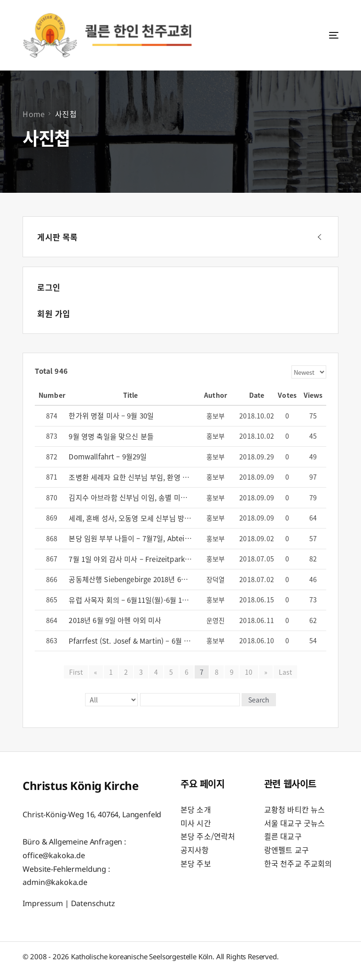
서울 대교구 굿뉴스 (294, 823)
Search (258, 699)
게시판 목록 (57, 237)
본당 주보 (195, 863)
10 (248, 672)
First (76, 672)
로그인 (48, 287)
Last (285, 672)
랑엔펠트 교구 (286, 849)
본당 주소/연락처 (207, 836)
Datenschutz (93, 903)
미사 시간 (195, 823)
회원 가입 (53, 313)
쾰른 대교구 (283, 836)
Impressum (43, 903)
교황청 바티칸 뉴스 (294, 809)
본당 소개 (195, 809)
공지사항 (194, 849)
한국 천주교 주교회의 (298, 863)
